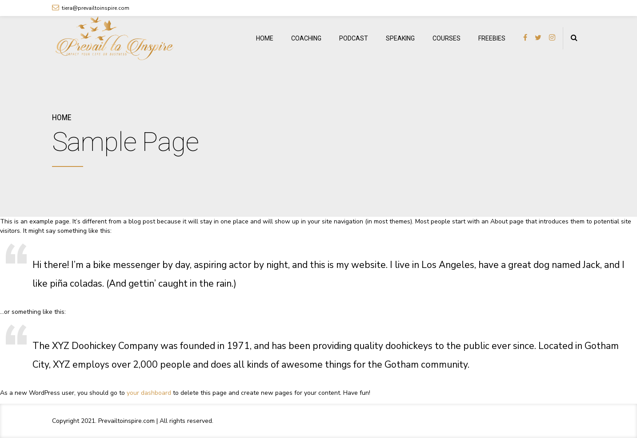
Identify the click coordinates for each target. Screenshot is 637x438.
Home (61, 117)
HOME (264, 38)
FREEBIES (491, 38)
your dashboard (149, 393)
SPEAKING (400, 38)
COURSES (447, 38)
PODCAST (353, 38)
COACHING (306, 38)
